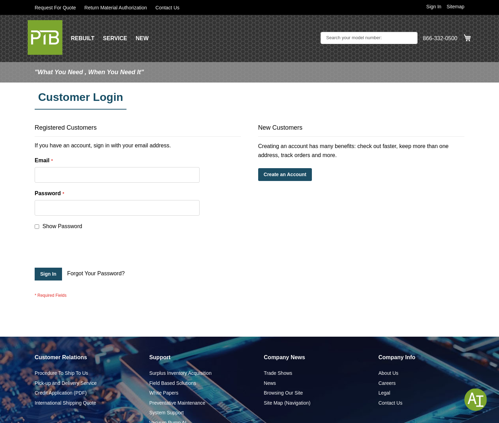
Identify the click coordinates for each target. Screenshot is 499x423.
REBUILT (82, 38)
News (270, 383)
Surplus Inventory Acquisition (180, 373)
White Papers (163, 393)
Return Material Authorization (116, 7)
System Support (166, 412)
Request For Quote (55, 7)
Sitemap (455, 6)
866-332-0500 (440, 38)
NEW (141, 38)
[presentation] (87, 250)
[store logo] (45, 37)
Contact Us (168, 7)
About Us (388, 373)
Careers (387, 383)
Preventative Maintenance (177, 403)
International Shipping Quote (65, 403)
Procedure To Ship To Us (61, 373)
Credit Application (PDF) (61, 393)
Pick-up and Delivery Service (66, 383)
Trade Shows (278, 373)
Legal (384, 393)
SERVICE (115, 38)
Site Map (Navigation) (287, 403)
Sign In (433, 6)
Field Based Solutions (172, 383)
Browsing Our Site (283, 393)
